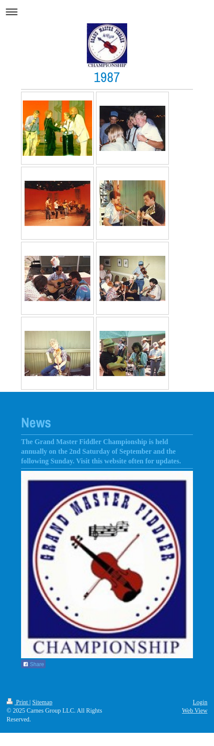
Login (200, 702)
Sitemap (42, 702)
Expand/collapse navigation (107, 11)
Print (18, 702)
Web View (194, 710)
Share (33, 664)
